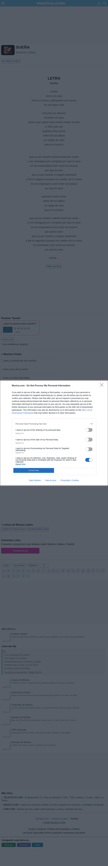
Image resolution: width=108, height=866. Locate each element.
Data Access (50, 480)
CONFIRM (33, 470)
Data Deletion (35, 480)
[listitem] (54, 423)
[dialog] (54, 433)
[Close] (102, 385)
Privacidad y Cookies (70, 480)
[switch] (89, 430)
